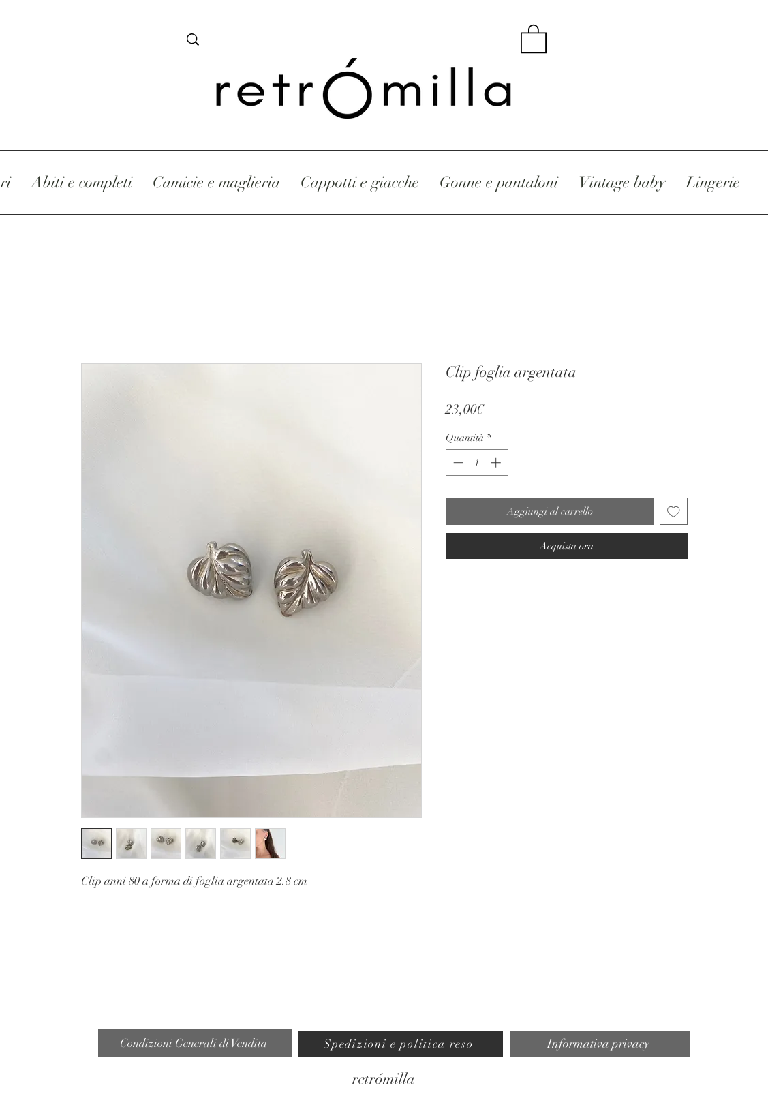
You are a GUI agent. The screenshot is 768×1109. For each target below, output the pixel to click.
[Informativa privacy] (600, 1044)
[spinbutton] (476, 462)
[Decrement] (457, 462)
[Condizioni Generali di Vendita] (195, 1043)
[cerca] (348, 39)
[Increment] (497, 462)
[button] (534, 37)
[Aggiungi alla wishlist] (674, 512)
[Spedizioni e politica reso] (400, 1044)
